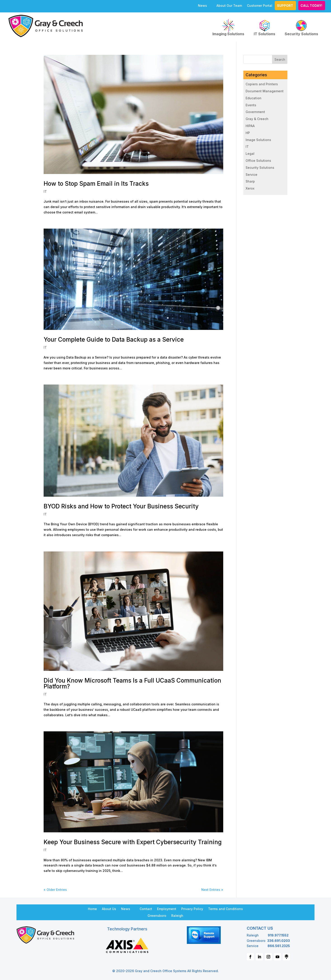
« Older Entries (55, 890)
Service (251, 174)
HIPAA (250, 126)
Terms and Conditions (225, 908)
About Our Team (229, 5)
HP (248, 133)
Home (92, 908)
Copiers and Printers (262, 84)
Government (255, 112)
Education (253, 98)
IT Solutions (264, 27)
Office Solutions (258, 160)
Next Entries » (212, 890)
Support (285, 5)
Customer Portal (259, 5)
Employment (166, 908)
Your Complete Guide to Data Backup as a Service (114, 339)
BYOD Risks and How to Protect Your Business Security (121, 506)
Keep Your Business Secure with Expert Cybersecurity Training (133, 842)
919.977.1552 (278, 935)
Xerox (250, 188)
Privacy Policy (192, 908)
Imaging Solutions (228, 27)
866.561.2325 (279, 946)
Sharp (250, 181)
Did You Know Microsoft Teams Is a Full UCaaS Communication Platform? (132, 683)
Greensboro (157, 915)
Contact (146, 908)
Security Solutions (301, 27)
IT (45, 191)
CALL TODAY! (311, 5)
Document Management (265, 91)
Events (251, 105)
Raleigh (177, 915)
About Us (109, 908)
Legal (250, 153)
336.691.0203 (278, 941)
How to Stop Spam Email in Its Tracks (96, 183)
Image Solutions (258, 140)
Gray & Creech (257, 119)
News (202, 5)
